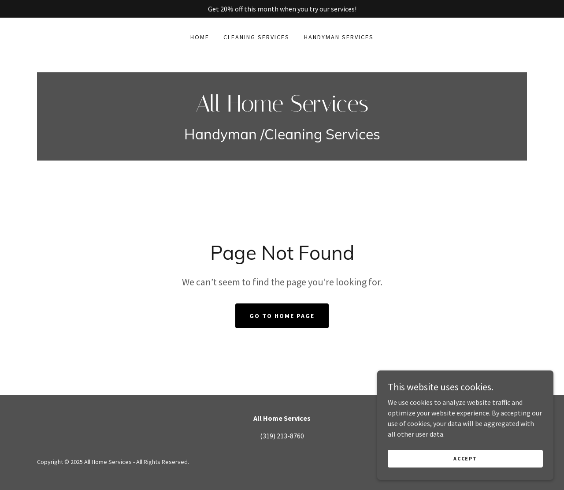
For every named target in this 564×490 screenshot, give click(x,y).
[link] (282, 109)
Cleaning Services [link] (256, 37)
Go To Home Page (282, 316)
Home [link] (199, 37)
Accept (465, 458)
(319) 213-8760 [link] (282, 435)
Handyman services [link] (339, 37)
